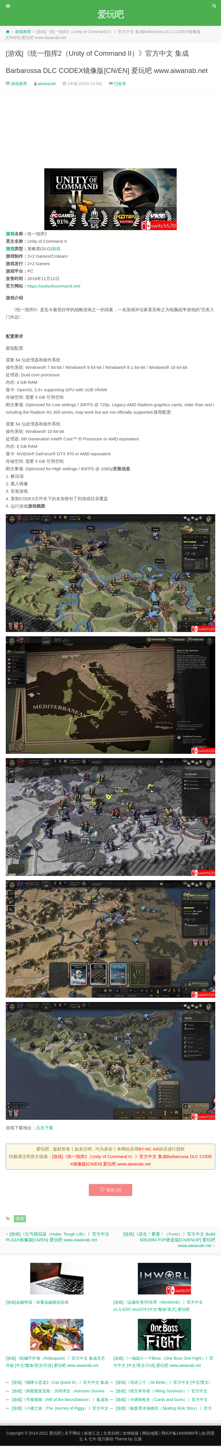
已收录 (120, 84)
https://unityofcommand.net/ (53, 286)
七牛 (92, 1440)
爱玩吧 (55, 1434)
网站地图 (150, 1434)
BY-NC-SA (148, 1149)
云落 (138, 1440)
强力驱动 (105, 1440)
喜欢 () (110, 1190)
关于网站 (72, 1434)
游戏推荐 (23, 32)
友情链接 (131, 1434)
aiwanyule (47, 84)
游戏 (10, 234)
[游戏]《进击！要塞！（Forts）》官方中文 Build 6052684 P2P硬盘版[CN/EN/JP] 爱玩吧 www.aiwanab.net (169, 1241)
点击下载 (44, 1128)
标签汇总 (92, 1434)
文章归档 (111, 1434)
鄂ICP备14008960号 (179, 1434)
